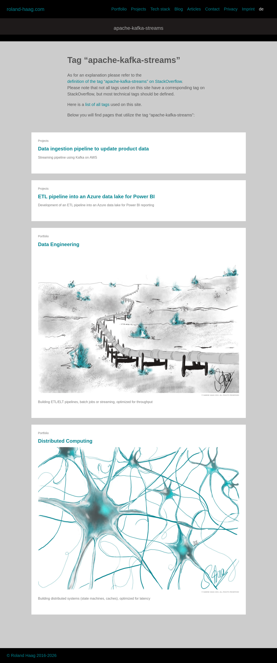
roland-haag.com (25, 9)
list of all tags (97, 104)
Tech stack (160, 9)
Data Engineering (58, 244)
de (261, 9)
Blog (178, 9)
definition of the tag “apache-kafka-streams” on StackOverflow (124, 81)
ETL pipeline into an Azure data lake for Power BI (96, 196)
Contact (212, 9)
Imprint (248, 9)
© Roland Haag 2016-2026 (32, 655)
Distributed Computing (65, 441)
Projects (138, 9)
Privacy (231, 9)
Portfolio (119, 9)
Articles (194, 9)
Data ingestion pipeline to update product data (93, 148)
